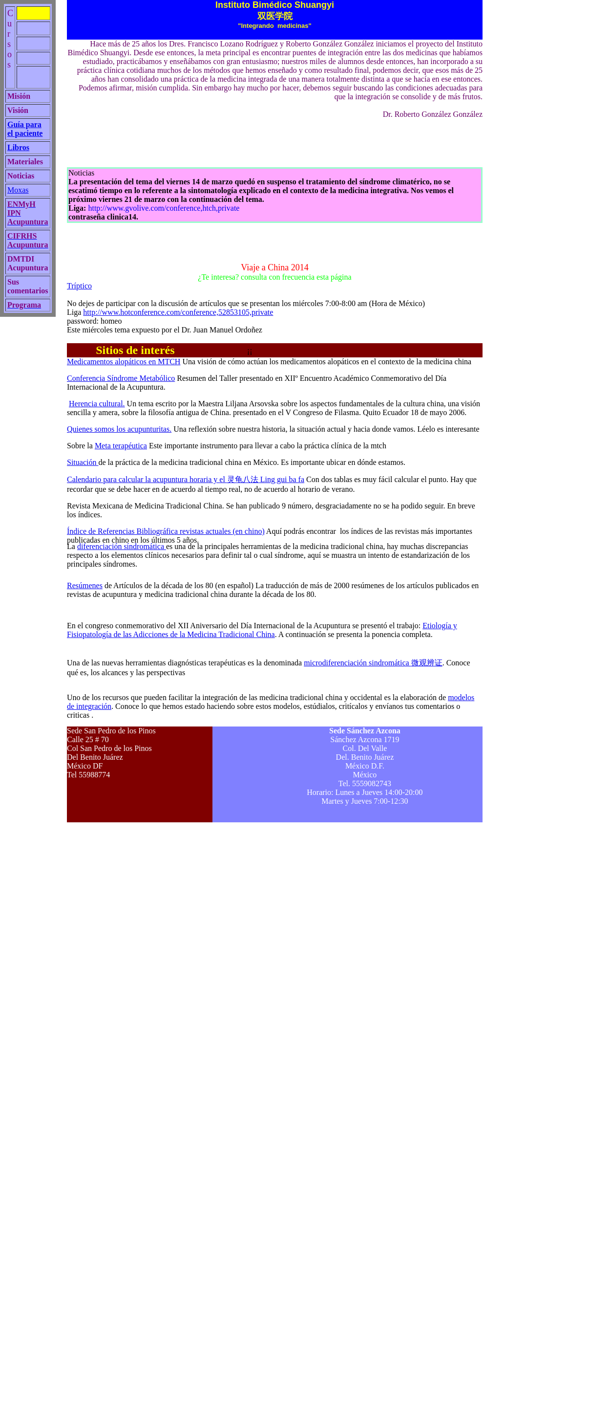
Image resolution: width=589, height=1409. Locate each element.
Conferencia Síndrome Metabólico (121, 378)
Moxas (18, 190)
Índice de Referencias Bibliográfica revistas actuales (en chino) (166, 531)
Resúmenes (85, 585)
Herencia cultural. (97, 403)
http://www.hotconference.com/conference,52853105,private (178, 312)
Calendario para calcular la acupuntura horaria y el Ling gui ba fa (185, 479)
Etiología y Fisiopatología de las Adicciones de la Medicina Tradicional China (262, 629)
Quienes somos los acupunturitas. (119, 429)
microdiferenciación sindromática (373, 663)
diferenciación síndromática (121, 546)
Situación (82, 462)
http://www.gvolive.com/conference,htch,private (163, 208)
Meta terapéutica (121, 445)
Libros (18, 147)
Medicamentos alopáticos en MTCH (123, 361)
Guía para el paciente (24, 128)
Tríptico (79, 286)
